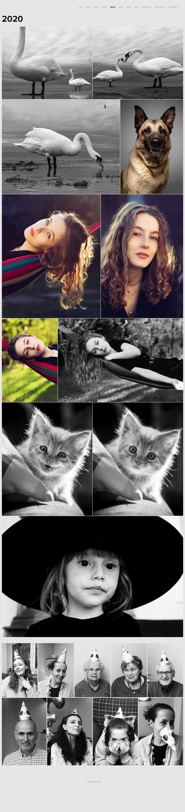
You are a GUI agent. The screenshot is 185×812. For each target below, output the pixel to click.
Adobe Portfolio (97, 802)
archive (146, 7)
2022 (96, 7)
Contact (173, 7)
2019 (121, 7)
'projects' (159, 7)
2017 (137, 7)
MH (80, 7)
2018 (129, 7)
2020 (112, 7)
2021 (104, 7)
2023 (88, 7)
